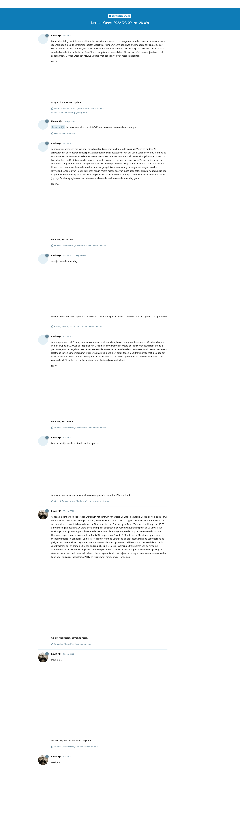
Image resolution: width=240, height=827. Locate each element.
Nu (181, 76)
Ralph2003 (60, 166)
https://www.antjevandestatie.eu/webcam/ (90, 758)
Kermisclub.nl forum (51, 4)
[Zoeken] (153, 4)
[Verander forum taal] (180, 4)
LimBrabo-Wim (62, 521)
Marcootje (60, 106)
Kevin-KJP (60, 495)
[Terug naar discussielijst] (4, 4)
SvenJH (58, 688)
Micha (58, 128)
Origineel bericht (187, 24)
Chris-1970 (60, 780)
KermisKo (60, 754)
